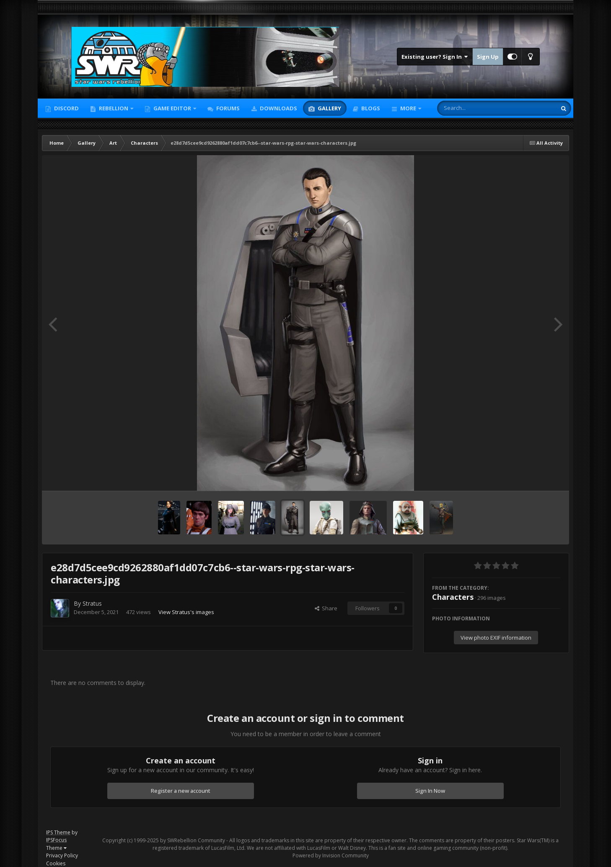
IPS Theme (58, 832)
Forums (227, 108)
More (408, 108)
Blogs (370, 108)
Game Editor (172, 108)
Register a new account (180, 790)
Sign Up (488, 56)
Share (326, 608)
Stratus (92, 603)
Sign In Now (430, 790)
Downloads (278, 108)
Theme (56, 847)
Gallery (328, 108)
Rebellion (113, 108)
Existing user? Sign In (434, 56)
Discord (66, 108)
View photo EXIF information (496, 637)
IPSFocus (56, 840)
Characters (453, 597)
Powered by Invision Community (331, 855)
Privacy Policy (62, 855)
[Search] (475, 108)
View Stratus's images (186, 612)
